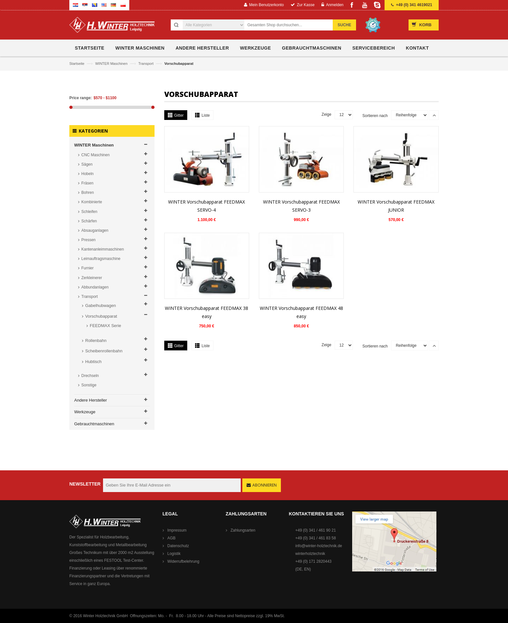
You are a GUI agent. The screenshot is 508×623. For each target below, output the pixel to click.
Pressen (88, 240)
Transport (146, 63)
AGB (171, 538)
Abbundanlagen (95, 287)
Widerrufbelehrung (183, 561)
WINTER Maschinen (112, 63)
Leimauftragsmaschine (101, 258)
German (113, 5)
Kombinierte (91, 202)
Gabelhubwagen (100, 305)
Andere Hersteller (90, 400)
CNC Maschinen (95, 155)
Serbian (84, 5)
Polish (123, 5)
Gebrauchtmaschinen (94, 423)
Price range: (80, 98)
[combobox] (292, 24)
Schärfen (89, 221)
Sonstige (89, 385)
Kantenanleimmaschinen (102, 249)
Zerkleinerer (91, 278)
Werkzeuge (85, 411)
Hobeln (87, 173)
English (104, 5)
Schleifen (89, 211)
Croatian (75, 5)
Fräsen (87, 183)
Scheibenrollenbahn (103, 350)
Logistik (174, 553)
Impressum (177, 530)
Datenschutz (178, 546)
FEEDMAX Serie (105, 325)
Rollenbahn (96, 340)
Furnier (87, 268)
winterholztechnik (310, 553)
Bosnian (94, 5)
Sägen (87, 164)
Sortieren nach (375, 115)
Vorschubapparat (101, 316)
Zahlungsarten (243, 530)
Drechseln (90, 375)
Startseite (77, 63)
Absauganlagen (94, 230)
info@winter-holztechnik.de (318, 546)
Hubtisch (93, 361)
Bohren (87, 192)
